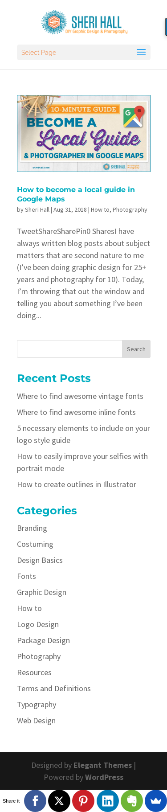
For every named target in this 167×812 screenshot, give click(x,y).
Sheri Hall (37, 209)
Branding (32, 528)
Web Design (36, 720)
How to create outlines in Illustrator (76, 484)
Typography (36, 704)
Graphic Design (41, 592)
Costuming (35, 544)
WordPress (104, 777)
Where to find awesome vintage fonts (80, 396)
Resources (34, 672)
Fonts (26, 576)
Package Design (43, 640)
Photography (130, 209)
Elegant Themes (102, 765)
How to (100, 209)
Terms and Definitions (54, 688)
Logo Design (38, 624)
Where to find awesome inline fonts (76, 412)
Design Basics (40, 560)
